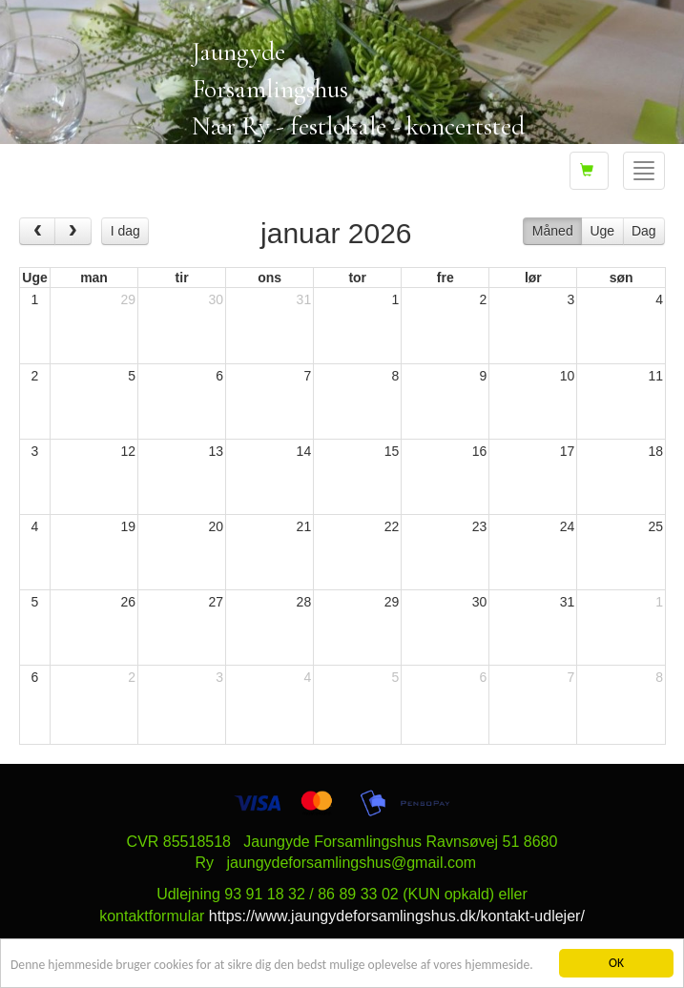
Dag (644, 230)
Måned (552, 230)
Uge (602, 230)
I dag (125, 230)
